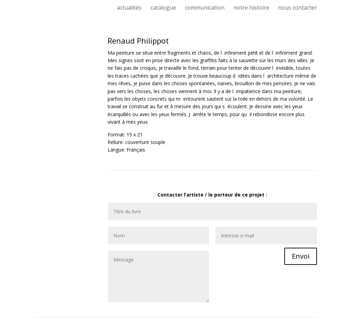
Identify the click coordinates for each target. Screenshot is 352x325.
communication (204, 8)
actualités (129, 8)
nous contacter (297, 8)
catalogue (163, 8)
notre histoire (251, 8)
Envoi (300, 256)
